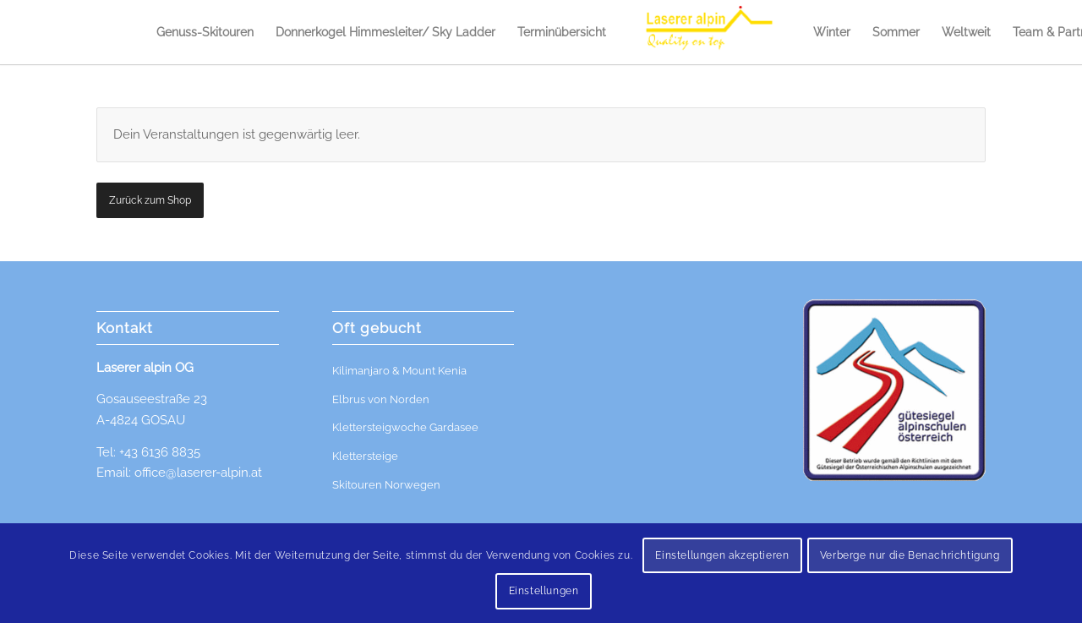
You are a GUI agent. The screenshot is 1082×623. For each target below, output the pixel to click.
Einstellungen (544, 591)
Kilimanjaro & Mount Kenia (399, 370)
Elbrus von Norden (380, 399)
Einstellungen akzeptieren (722, 555)
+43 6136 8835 (159, 452)
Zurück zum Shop (150, 200)
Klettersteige (365, 456)
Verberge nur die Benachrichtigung (910, 555)
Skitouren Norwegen (386, 484)
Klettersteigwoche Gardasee (405, 427)
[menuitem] (205, 32)
